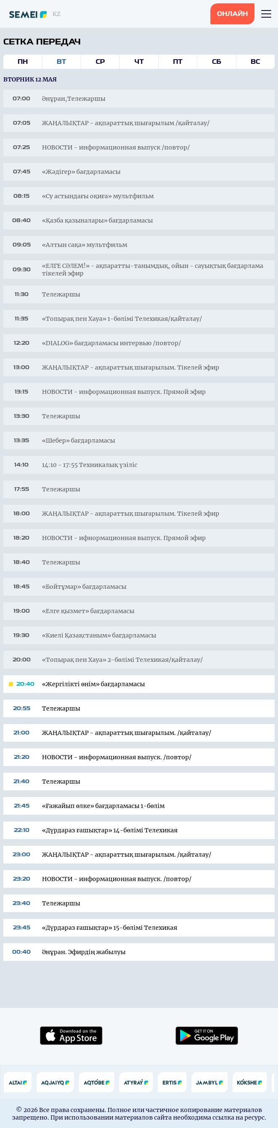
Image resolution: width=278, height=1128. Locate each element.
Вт (61, 61)
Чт (139, 61)
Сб (216, 61)
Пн (23, 61)
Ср (100, 61)
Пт (177, 61)
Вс (255, 61)
